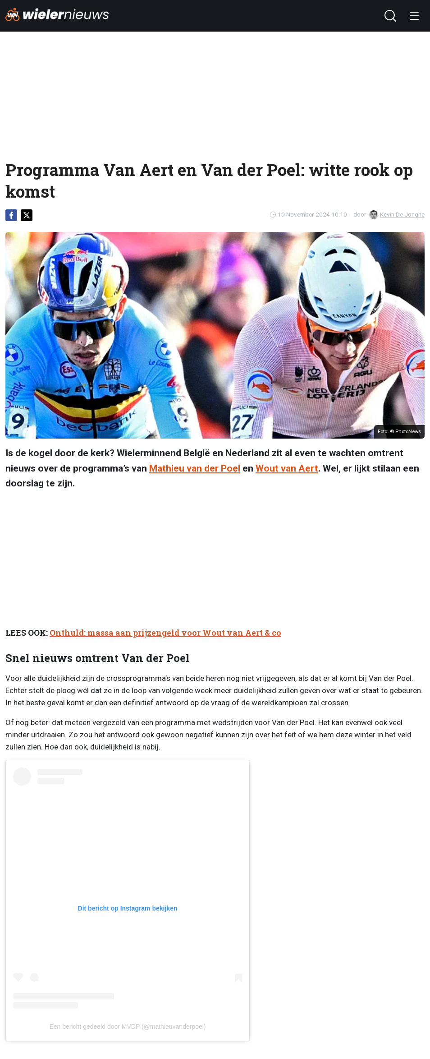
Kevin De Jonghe (397, 214)
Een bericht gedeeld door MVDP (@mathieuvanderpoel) (127, 1026)
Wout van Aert (287, 468)
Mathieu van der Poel (194, 468)
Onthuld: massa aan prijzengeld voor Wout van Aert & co (165, 633)
